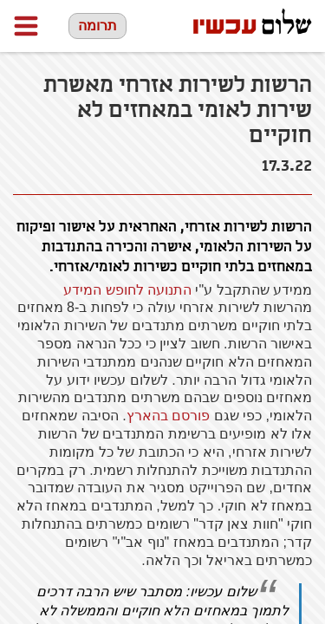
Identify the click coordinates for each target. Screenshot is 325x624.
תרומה (97, 25)
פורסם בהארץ (168, 415)
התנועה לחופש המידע (127, 290)
